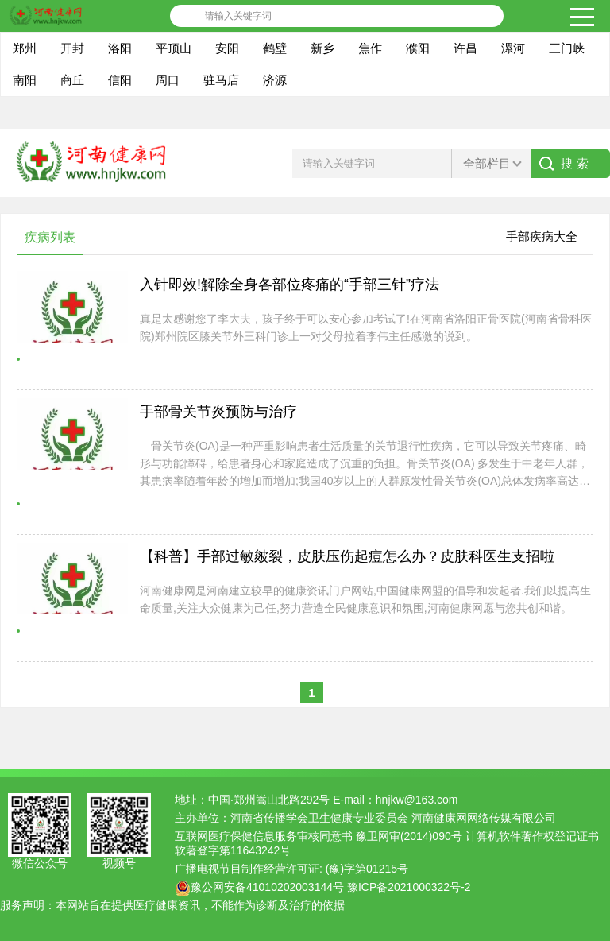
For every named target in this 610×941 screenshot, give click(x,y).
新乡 (322, 48)
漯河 (513, 48)
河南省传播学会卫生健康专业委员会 (319, 817)
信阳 (120, 80)
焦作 (370, 48)
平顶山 (173, 48)
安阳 (227, 48)
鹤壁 (275, 48)
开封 (72, 48)
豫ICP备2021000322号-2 (409, 887)
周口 (168, 80)
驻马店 (221, 80)
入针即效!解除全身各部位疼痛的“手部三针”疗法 (289, 284)
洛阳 (120, 48)
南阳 (25, 80)
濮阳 (418, 48)
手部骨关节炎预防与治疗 (218, 412)
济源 (275, 80)
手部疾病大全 (541, 236)
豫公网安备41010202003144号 (267, 887)
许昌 (465, 48)
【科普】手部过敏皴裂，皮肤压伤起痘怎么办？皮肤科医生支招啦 (347, 556)
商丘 (72, 80)
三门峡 (567, 48)
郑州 (25, 48)
